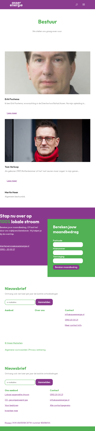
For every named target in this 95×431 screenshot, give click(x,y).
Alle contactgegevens (60, 405)
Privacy (8, 422)
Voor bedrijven (11, 405)
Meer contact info (73, 325)
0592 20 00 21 (71, 320)
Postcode (57, 240)
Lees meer (12, 113)
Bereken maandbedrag (66, 267)
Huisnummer (59, 248)
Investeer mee (11, 410)
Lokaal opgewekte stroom (17, 394)
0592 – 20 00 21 (7, 249)
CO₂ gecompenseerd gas (16, 400)
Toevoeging (58, 256)
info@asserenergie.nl (74, 314)
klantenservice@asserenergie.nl (14, 246)
